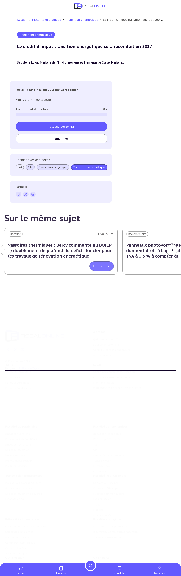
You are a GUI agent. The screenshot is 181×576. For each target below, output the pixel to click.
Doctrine (15, 234)
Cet (95, 430)
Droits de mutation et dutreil (23, 476)
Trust (96, 487)
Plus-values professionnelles (23, 465)
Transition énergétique (82, 19)
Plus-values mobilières (19, 471)
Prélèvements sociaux (18, 441)
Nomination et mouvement (110, 552)
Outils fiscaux (14, 545)
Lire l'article (101, 266)
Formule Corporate (17, 372)
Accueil (22, 19)
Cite (30, 167)
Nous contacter (102, 339)
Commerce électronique (20, 527)
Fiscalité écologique (47, 19)
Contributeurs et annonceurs (111, 334)
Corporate (99, 452)
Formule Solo (13, 366)
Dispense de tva (15, 482)
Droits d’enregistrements (108, 436)
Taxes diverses (102, 441)
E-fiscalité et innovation (22, 504)
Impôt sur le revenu (17, 414)
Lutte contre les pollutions (110, 511)
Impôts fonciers (15, 436)
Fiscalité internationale (109, 458)
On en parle (101, 545)
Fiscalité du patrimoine (21, 407)
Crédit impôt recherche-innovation (26, 511)
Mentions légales (103, 372)
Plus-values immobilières (21, 420)
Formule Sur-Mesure (18, 377)
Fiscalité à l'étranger (105, 471)
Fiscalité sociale (103, 447)
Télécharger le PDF (61, 126)
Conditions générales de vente (111, 366)
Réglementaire (137, 234)
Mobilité (98, 492)
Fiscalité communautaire (108, 476)
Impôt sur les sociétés (107, 414)
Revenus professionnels (108, 420)
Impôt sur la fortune (18, 425)
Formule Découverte (18, 361)
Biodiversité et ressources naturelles (116, 517)
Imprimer (61, 138)
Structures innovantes (19, 517)
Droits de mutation (17, 430)
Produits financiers (17, 447)
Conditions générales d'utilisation (114, 361)
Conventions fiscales (105, 465)
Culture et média (16, 533)
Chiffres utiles (14, 552)
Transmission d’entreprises (23, 458)
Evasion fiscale (102, 482)
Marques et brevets (17, 522)
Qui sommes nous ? (105, 323)
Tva (95, 425)
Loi (20, 167)
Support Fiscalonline (106, 329)
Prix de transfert (103, 498)
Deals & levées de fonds (108, 557)
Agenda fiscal (13, 557)
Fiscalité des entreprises (110, 407)
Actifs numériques (16, 538)
